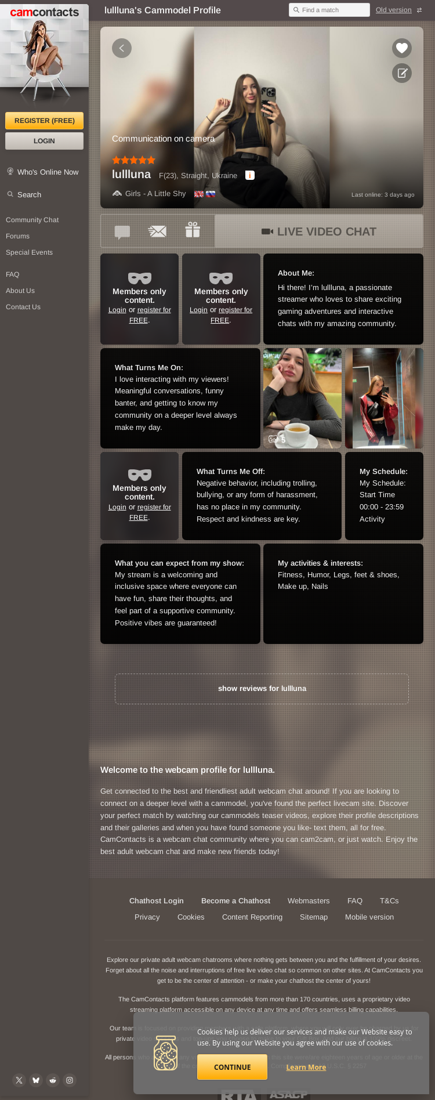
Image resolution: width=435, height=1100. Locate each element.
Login (44, 141)
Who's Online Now (47, 172)
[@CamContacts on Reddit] (53, 1080)
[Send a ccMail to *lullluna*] (157, 231)
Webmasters (309, 900)
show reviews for (262, 688)
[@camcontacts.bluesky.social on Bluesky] (36, 1080)
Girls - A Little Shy (149, 193)
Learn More (307, 1067)
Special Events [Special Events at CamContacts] (29, 252)
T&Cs (389, 900)
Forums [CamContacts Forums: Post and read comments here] (18, 236)
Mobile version (369, 917)
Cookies (191, 917)
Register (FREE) (44, 121)
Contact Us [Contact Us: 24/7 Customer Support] (23, 307)
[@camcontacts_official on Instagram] (70, 1080)
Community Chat (32, 220)
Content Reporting (252, 917)
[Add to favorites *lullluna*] (402, 48)
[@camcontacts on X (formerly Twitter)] (19, 1080)
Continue (232, 1067)
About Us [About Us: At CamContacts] (20, 291)
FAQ (354, 900)
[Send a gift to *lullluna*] (192, 231)
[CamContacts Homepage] (44, 58)
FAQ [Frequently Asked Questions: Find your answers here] (12, 274)
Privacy (147, 917)
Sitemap (314, 917)
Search (29, 194)
